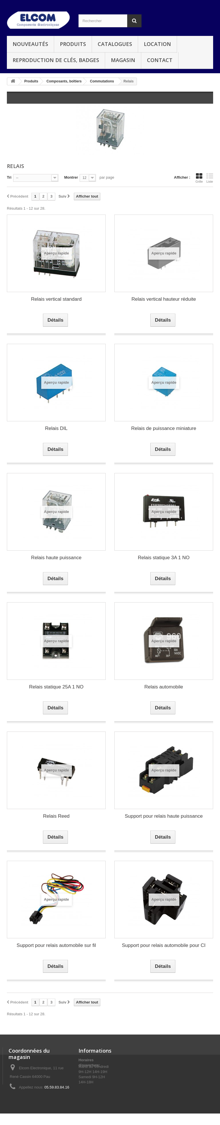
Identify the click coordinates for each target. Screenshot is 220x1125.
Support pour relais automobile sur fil (56, 945)
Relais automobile (163, 687)
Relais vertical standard (56, 299)
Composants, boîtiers (64, 81)
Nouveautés (30, 43)
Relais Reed (56, 816)
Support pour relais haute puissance (164, 816)
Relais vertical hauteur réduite (163, 299)
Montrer (71, 177)
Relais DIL (56, 428)
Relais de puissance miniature (163, 428)
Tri (9, 177)
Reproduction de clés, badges (56, 60)
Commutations (102, 81)
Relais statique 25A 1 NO (56, 687)
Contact (159, 60)
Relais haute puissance (56, 557)
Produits (73, 43)
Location (157, 43)
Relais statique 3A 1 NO (163, 557)
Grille (199, 178)
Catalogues (115, 43)
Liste (209, 178)
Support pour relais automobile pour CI (164, 945)
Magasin (123, 60)
